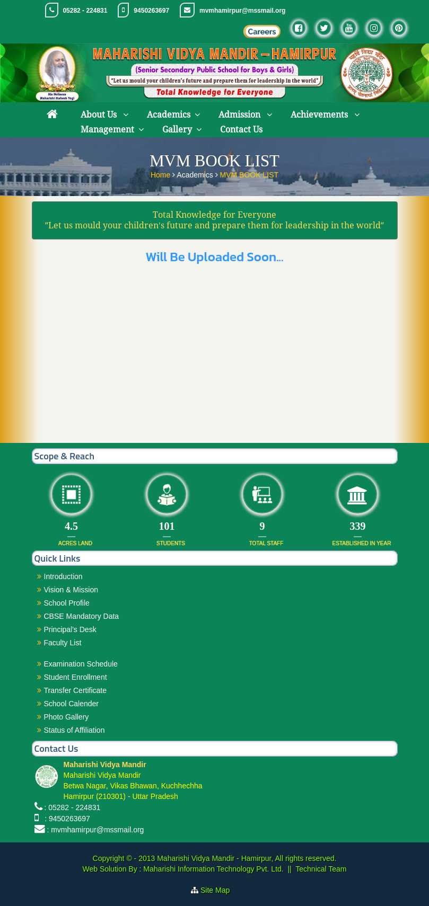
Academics (168, 115)
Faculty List (63, 642)
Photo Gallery (66, 717)
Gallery (177, 130)
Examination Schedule (81, 664)
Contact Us (241, 130)
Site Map (219, 890)
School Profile (67, 603)
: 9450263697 (65, 818)
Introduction (63, 576)
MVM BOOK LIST (249, 172)
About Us (100, 115)
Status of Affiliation (74, 730)
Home (161, 172)
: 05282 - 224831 (72, 807)
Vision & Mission (71, 589)
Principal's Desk (70, 629)
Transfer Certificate (75, 690)
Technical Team (320, 869)
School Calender (71, 703)
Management (107, 130)
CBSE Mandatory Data (81, 616)
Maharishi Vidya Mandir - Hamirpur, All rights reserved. (246, 858)
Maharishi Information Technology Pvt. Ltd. (212, 869)
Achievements (320, 115)
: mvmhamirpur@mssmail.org (95, 829)
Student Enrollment (75, 677)
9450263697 (151, 10)
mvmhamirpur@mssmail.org (242, 10)
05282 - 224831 (85, 10)
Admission (240, 115)
